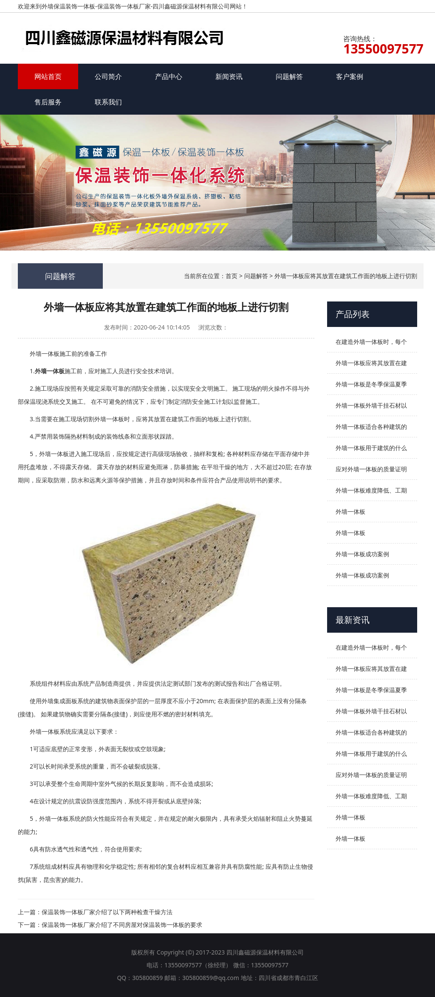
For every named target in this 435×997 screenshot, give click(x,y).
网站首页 (48, 76)
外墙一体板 (350, 511)
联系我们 (108, 102)
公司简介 (108, 76)
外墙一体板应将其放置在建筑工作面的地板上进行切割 (345, 276)
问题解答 (289, 76)
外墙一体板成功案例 (362, 554)
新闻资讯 (229, 76)
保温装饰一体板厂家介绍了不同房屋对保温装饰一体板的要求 (122, 925)
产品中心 (168, 76)
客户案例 (349, 76)
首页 (231, 276)
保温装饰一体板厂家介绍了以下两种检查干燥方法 (107, 912)
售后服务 (48, 102)
